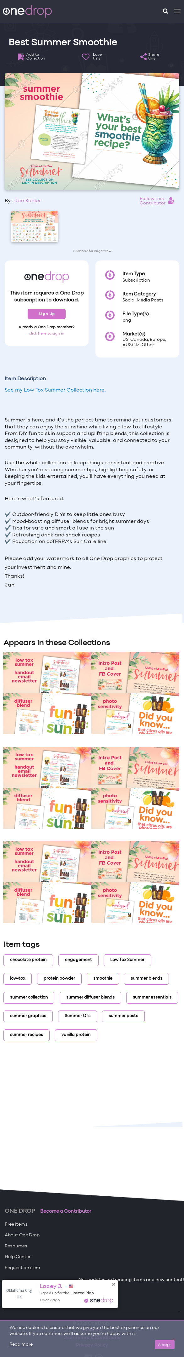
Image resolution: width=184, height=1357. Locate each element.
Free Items (16, 1224)
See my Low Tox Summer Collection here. (55, 390)
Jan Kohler (27, 200)
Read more (21, 1345)
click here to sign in (46, 333)
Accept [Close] (164, 1344)
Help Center (17, 1257)
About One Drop (22, 1235)
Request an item (22, 1268)
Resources (16, 1246)
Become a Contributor (65, 1211)
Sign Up (46, 314)
